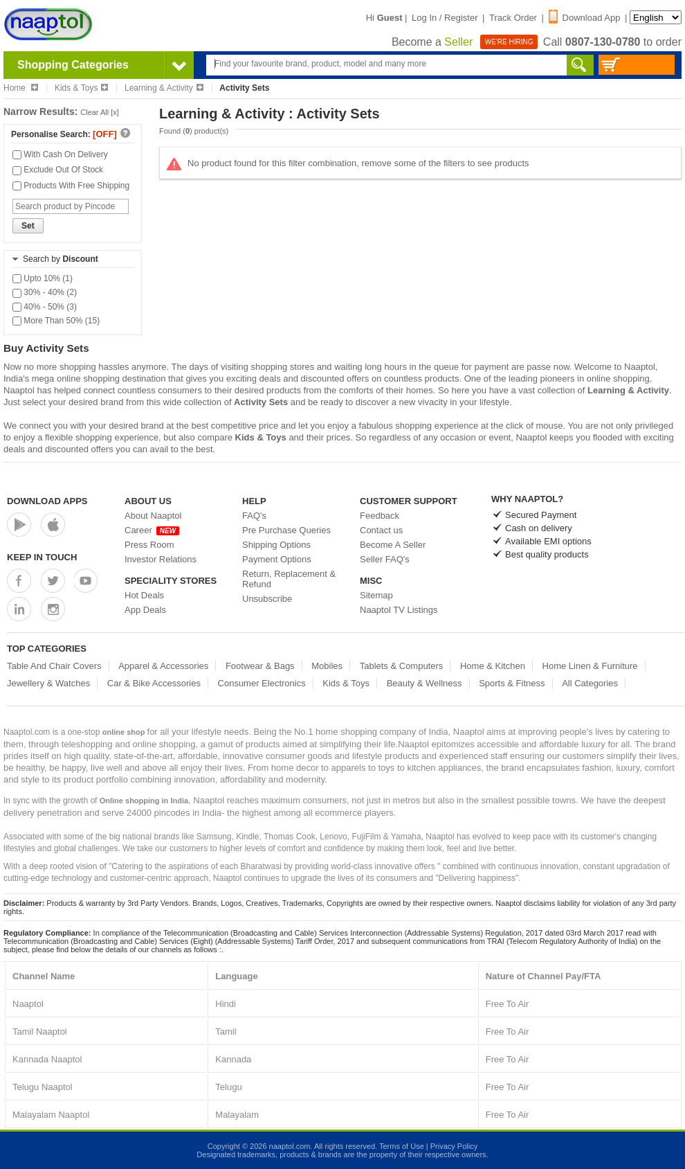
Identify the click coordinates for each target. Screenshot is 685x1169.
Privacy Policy (453, 1146)
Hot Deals (144, 595)
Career (152, 530)
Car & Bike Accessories (154, 683)
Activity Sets (261, 402)
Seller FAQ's (385, 559)
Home (20, 88)
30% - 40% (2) (44, 292)
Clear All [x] (99, 112)
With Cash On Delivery (60, 154)
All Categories (590, 683)
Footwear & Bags (260, 666)
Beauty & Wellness (424, 683)
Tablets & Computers (402, 666)
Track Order (513, 17)
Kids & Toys (81, 88)
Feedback (379, 515)
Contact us (381, 530)
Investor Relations (161, 559)
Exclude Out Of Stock (57, 170)
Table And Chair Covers (54, 666)
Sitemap (376, 595)
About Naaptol (153, 515)
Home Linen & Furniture (590, 666)
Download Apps (47, 501)
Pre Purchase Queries (286, 530)
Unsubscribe (267, 599)
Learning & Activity (164, 88)
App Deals (145, 610)
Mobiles (326, 666)
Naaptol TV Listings (399, 610)
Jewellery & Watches (48, 683)
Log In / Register (444, 17)
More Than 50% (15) (56, 320)
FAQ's (254, 515)
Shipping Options (276, 544)
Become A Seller (393, 544)
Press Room (149, 544)
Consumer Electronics (262, 683)
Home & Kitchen (492, 666)
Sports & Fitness (512, 683)
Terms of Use (401, 1146)
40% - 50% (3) (44, 307)
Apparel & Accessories (163, 666)
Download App (585, 17)
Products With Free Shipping (70, 185)
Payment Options (276, 559)
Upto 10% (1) (42, 278)
